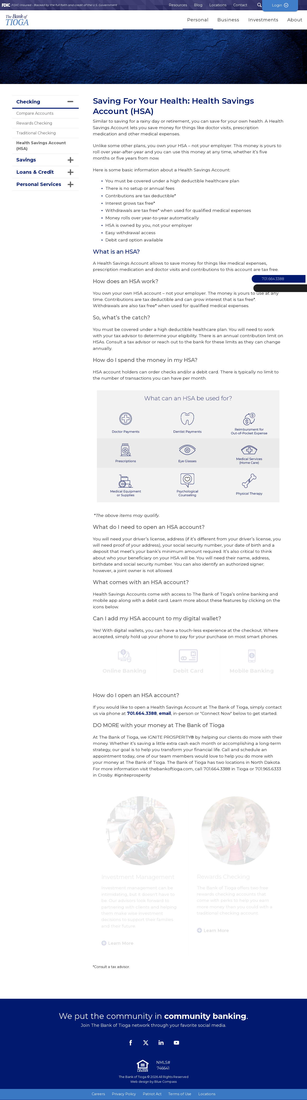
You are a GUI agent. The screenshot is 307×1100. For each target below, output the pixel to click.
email (165, 713)
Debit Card (188, 671)
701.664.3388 (142, 713)
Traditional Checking (36, 133)
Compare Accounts (34, 113)
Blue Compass (165, 1081)
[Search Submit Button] (260, 5)
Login (289, 5)
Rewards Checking (34, 123)
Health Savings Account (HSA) (41, 146)
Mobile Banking (251, 671)
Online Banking (124, 671)
